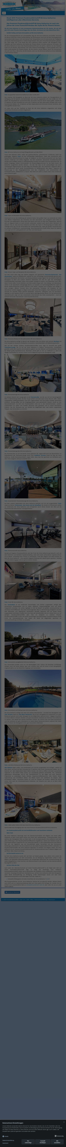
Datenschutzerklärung (8, 1140)
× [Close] (64, 1122)
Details (6, 1136)
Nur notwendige (28, 1141)
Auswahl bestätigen (43, 1141)
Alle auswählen (57, 1141)
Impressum (5, 1143)
